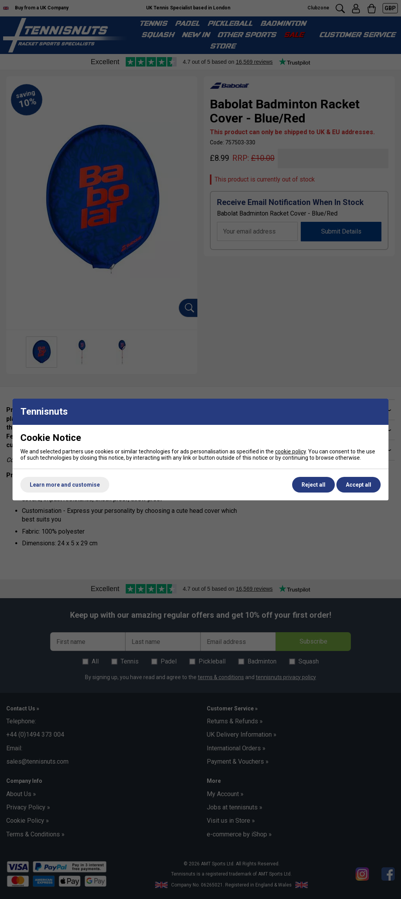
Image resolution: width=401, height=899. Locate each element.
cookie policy (290, 451)
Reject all (313, 485)
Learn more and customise (65, 485)
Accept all (358, 485)
